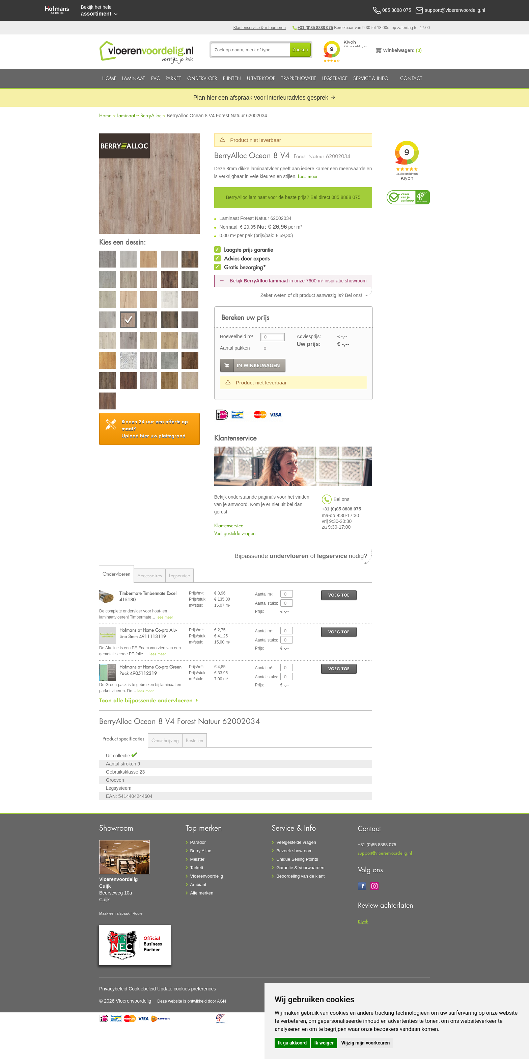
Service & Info (370, 78)
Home (109, 78)
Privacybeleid (113, 988)
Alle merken (202, 893)
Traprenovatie (298, 78)
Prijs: (259, 611)
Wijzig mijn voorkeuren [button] (365, 1042)
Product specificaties (123, 738)
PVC (155, 78)
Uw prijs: (309, 344)
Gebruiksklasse (123, 772)
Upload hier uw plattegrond (154, 428)
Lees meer (308, 176)
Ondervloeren (116, 574)
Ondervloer (202, 78)
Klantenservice (228, 525)
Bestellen (194, 740)
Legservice (334, 78)
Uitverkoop (261, 78)
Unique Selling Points (297, 859)
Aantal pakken (235, 348)
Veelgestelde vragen (296, 842)
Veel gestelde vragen (234, 533)
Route (137, 913)
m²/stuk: (196, 605)
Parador (198, 842)
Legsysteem (118, 788)
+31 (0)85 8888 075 (315, 27)
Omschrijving (165, 740)
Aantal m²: (264, 594)
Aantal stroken (121, 763)
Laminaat (133, 78)
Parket (173, 78)
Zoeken (300, 49)
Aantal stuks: (266, 603)
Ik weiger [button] (324, 1042)
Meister (197, 859)
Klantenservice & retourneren (259, 27)
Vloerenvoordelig (206, 876)
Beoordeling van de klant (300, 876)
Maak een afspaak (114, 913)
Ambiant (198, 884)
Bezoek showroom (294, 850)
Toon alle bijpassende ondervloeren (146, 700)
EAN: (111, 796)
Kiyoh (363, 921)
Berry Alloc (200, 850)
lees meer (165, 617)
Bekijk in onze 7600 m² (298, 280)
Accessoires (149, 575)
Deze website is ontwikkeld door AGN (191, 1001)
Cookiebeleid (142, 988)
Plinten (232, 78)
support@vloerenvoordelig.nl (385, 853)
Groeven (115, 780)
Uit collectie (118, 755)
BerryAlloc (151, 115)
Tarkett (196, 867)
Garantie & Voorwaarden (300, 867)
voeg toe (339, 595)
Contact (411, 78)
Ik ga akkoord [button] (292, 1042)
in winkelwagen (258, 365)
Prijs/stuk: (197, 599)
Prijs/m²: (196, 593)
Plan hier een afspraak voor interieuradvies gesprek (264, 97)
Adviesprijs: (309, 336)
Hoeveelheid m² (236, 336)
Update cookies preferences (186, 988)
